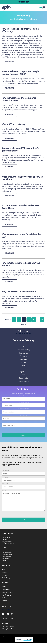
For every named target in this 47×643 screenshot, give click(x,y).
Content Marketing (23, 350)
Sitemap (4, 575)
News (23, 365)
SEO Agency (5, 618)
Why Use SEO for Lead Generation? (19, 291)
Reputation (23, 372)
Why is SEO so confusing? (14, 124)
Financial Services (7, 592)
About (4, 569)
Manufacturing (6, 595)
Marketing (23, 359)
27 (42, 319)
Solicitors (4, 601)
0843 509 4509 (23, 2)
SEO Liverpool (6, 538)
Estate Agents (6, 589)
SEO (23, 375)
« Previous (7, 319)
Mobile (23, 362)
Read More (9, 61)
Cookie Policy (6, 578)
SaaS (3, 598)
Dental (4, 586)
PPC (23, 369)
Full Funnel (23, 356)
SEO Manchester (7, 552)
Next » (23, 324)
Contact (4, 572)
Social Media (23, 378)
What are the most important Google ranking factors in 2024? (20, 72)
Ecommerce (23, 353)
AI (23, 347)
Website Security (23, 381)
